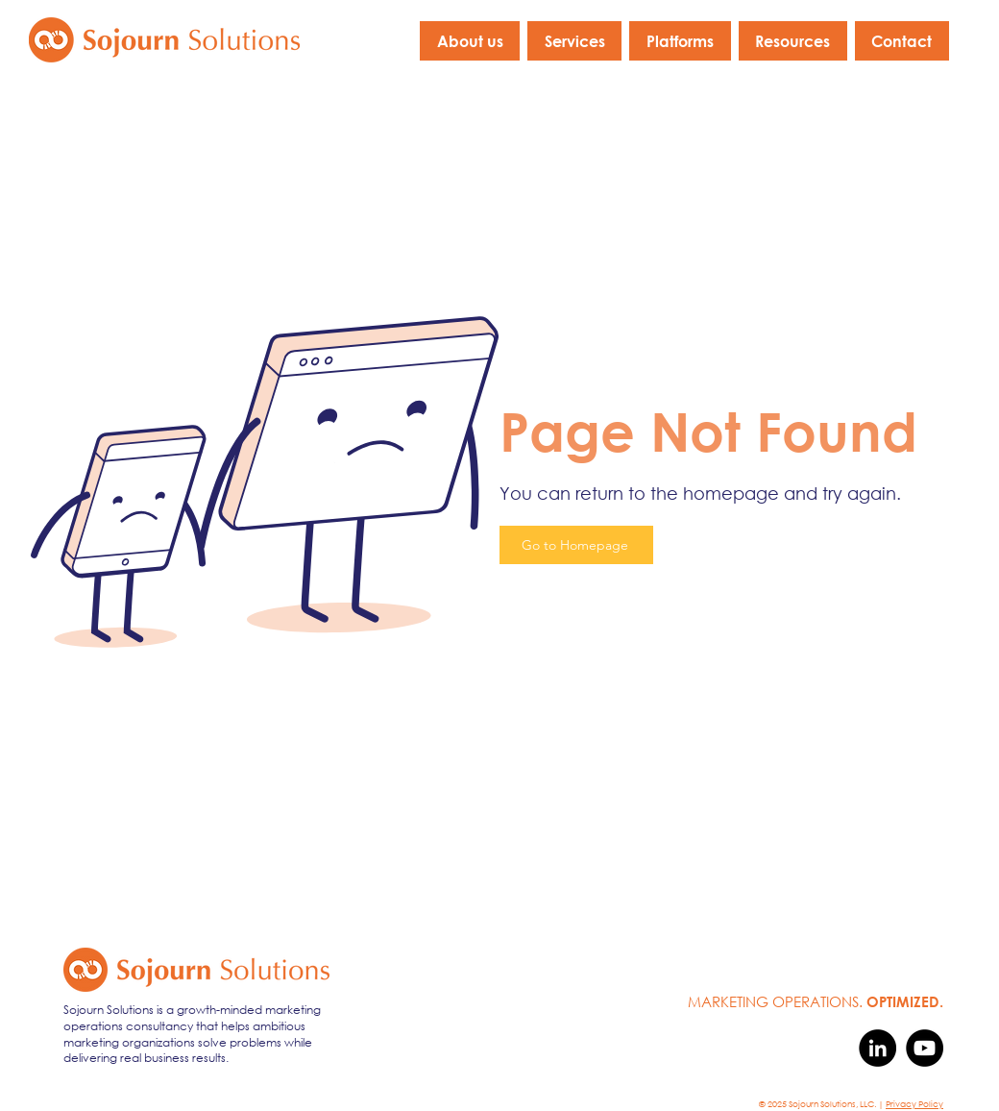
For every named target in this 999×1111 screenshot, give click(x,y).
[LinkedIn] (877, 1048)
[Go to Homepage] (576, 545)
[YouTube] (924, 1048)
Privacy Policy (914, 1104)
